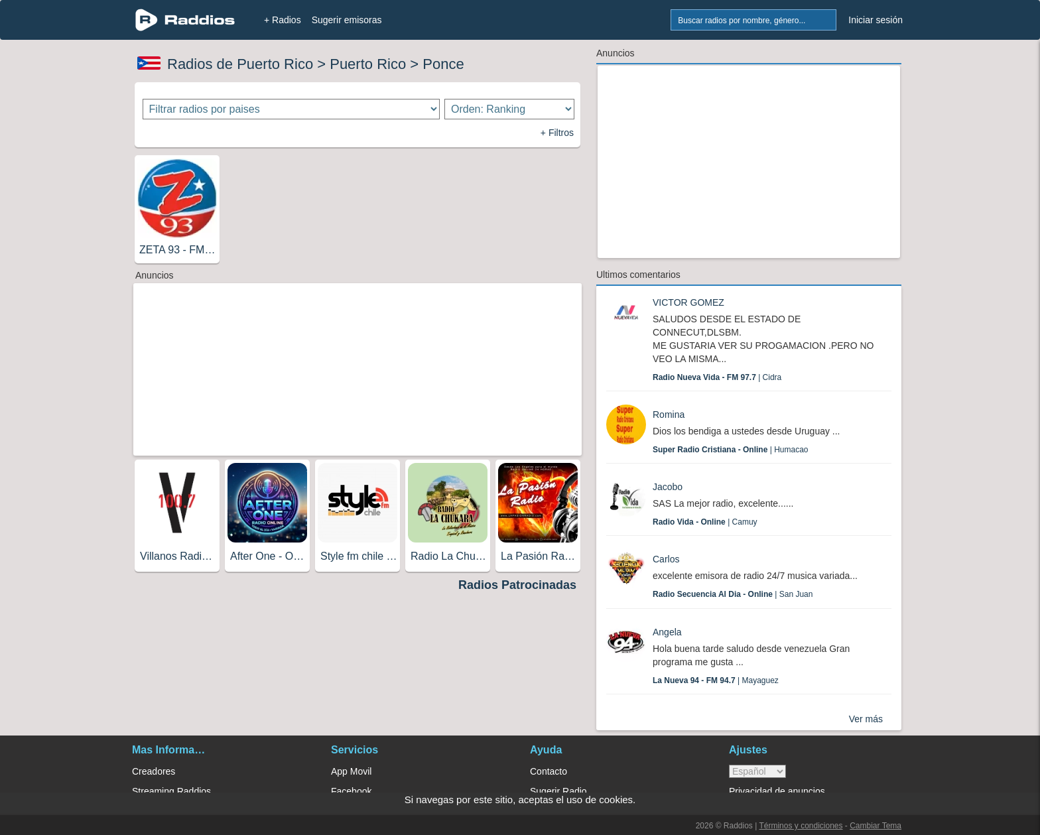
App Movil (351, 771)
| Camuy (705, 522)
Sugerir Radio (558, 791)
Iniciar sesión (875, 20)
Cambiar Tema (875, 825)
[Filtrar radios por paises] (291, 109)
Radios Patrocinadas (517, 585)
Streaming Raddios (171, 791)
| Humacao (731, 449)
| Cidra (717, 377)
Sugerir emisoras (347, 20)
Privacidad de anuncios (777, 791)
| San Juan (732, 594)
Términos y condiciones (800, 825)
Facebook (351, 791)
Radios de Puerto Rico (240, 64)
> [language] (757, 771)
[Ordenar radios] (509, 109)
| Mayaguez (716, 680)
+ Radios (282, 20)
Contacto (548, 771)
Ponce (443, 64)
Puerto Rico (368, 64)
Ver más (866, 719)
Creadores (153, 771)
